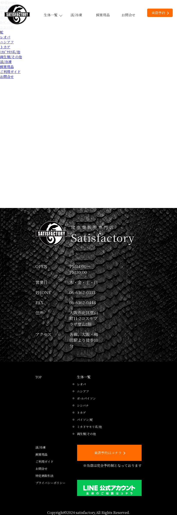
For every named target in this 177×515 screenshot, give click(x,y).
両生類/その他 (11, 56)
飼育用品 (103, 14)
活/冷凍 (76, 14)
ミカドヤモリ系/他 (89, 427)
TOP (38, 377)
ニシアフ (7, 42)
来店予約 (160, 12)
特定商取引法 (44, 476)
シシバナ (83, 405)
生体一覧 (53, 14)
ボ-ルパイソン (86, 398)
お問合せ (128, 14)
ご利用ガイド (10, 71)
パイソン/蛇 (85, 419)
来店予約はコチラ (109, 452)
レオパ (5, 37)
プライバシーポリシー (50, 483)
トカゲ (5, 46)
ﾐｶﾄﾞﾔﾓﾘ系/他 (10, 51)
